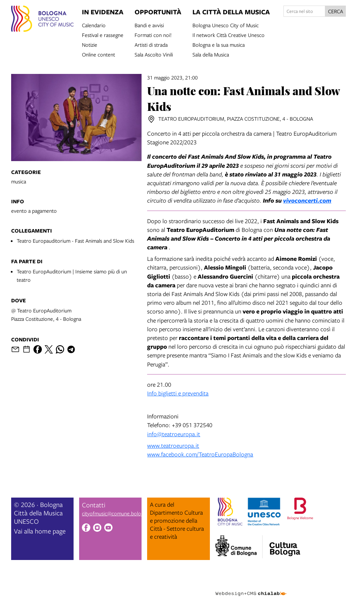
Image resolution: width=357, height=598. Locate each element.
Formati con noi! (153, 34)
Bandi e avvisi (149, 25)
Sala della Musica (210, 54)
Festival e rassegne (102, 34)
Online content (98, 54)
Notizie (89, 44)
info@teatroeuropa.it (173, 434)
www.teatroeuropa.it (173, 445)
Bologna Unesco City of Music (225, 25)
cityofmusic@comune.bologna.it (117, 513)
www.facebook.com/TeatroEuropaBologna (200, 454)
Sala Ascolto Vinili (154, 54)
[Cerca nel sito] (304, 11)
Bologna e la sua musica (218, 44)
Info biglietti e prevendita (177, 393)
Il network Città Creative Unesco (228, 34)
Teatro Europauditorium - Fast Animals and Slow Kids (75, 240)
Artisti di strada (151, 44)
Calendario (94, 25)
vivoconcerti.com (307, 200)
